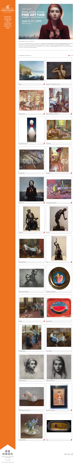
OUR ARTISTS (7, 16)
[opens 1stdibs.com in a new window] (6, 452)
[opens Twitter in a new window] (9, 454)
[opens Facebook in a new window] (6, 454)
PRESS (7, 21)
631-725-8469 (8, 457)
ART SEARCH (7, 18)
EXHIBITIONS (7, 20)
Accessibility (7, 460)
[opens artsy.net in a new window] (9, 452)
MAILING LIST (7, 24)
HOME (8, 28)
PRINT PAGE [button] (67, 454)
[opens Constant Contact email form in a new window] (3, 454)
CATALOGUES (8, 23)
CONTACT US (7, 26)
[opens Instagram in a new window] (11, 454)
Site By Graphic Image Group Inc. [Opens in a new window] (7, 462)
